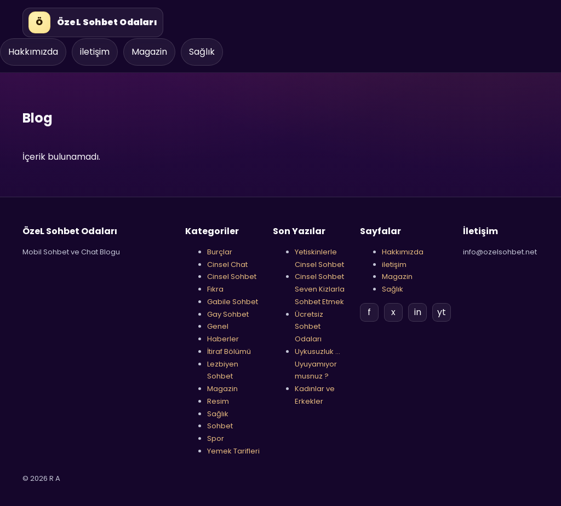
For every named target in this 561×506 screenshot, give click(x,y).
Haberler (223, 339)
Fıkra (215, 289)
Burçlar (219, 252)
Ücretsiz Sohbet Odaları (309, 327)
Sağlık (202, 51)
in (417, 312)
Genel (217, 326)
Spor (215, 438)
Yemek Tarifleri (233, 451)
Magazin (149, 51)
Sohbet (220, 426)
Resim (218, 401)
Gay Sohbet (228, 314)
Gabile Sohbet (232, 301)
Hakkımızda (33, 51)
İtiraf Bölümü (229, 351)
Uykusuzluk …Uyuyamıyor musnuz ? (317, 364)
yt (441, 312)
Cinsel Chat (227, 264)
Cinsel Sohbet (231, 276)
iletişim (95, 51)
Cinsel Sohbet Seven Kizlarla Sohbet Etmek (320, 289)
